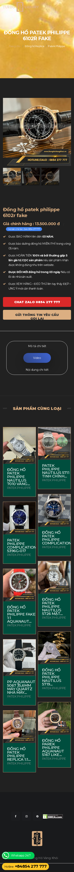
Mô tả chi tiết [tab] (37, 346)
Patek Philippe (56, 46)
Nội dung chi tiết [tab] (37, 369)
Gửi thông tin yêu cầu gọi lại (37, 316)
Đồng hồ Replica (34, 46)
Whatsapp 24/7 (21, 855)
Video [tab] (37, 358)
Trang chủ (15, 46)
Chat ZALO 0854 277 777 (37, 302)
